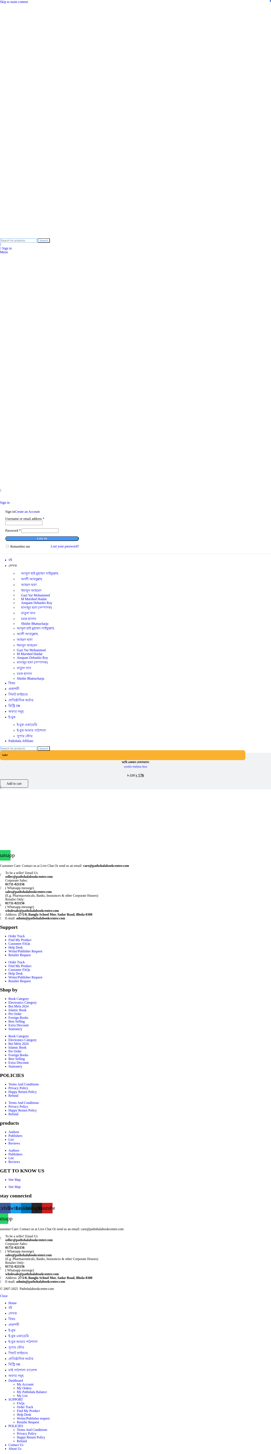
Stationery (15, 1029)
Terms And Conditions (23, 1084)
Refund (13, 1095)
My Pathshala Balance (32, 1392)
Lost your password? (65, 546)
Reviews (14, 1143)
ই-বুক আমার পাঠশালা (31, 730)
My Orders (24, 1388)
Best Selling (16, 1021)
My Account (25, 1384)
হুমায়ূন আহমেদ (27, 645)
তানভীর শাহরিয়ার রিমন (135, 767)
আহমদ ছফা (29, 585)
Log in (42, 538)
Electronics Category (22, 1002)
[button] (14, 783)
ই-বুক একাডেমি (27, 724)
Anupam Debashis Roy (32, 657)
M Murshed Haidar (30, 654)
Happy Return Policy (22, 1092)
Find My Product (19, 940)
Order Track (16, 936)
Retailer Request (19, 955)
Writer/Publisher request (33, 1418)
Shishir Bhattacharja (34, 623)
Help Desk (15, 947)
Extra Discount (18, 1025)
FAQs (21, 1403)
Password (13, 530)
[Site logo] (31, 236)
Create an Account (27, 511)
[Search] (18, 241)
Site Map (14, 1179)
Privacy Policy (18, 1088)
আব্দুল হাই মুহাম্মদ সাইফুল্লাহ (39, 573)
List (11, 1139)
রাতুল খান (28, 613)
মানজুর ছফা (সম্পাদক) (36, 607)
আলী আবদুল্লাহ (31, 579)
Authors (13, 1132)
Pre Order (15, 1014)
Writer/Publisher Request (25, 951)
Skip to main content (14, 2)
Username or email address (24, 519)
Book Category (18, 999)
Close (4, 1296)
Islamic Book (17, 1010)
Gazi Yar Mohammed (31, 650)
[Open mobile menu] (4, 252)
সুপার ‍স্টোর (25, 736)
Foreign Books (18, 1017)
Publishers (15, 1136)
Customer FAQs (19, 943)
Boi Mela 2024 (18, 1006)
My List (22, 1395)
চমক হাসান (24, 673)
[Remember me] (7, 546)
